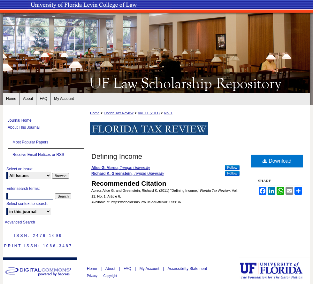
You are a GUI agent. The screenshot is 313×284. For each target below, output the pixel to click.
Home (94, 113)
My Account (150, 268)
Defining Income (116, 156)
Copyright (110, 276)
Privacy (92, 276)
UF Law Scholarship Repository (156, 82)
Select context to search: (27, 203)
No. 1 (168, 113)
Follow (232, 167)
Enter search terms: (23, 188)
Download (277, 161)
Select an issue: (20, 169)
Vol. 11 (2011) (149, 113)
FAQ (128, 268)
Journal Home (20, 120)
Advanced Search (20, 222)
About (111, 268)
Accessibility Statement (187, 268)
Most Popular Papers (30, 142)
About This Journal (24, 127)
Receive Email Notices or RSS (38, 154)
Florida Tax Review (119, 113)
